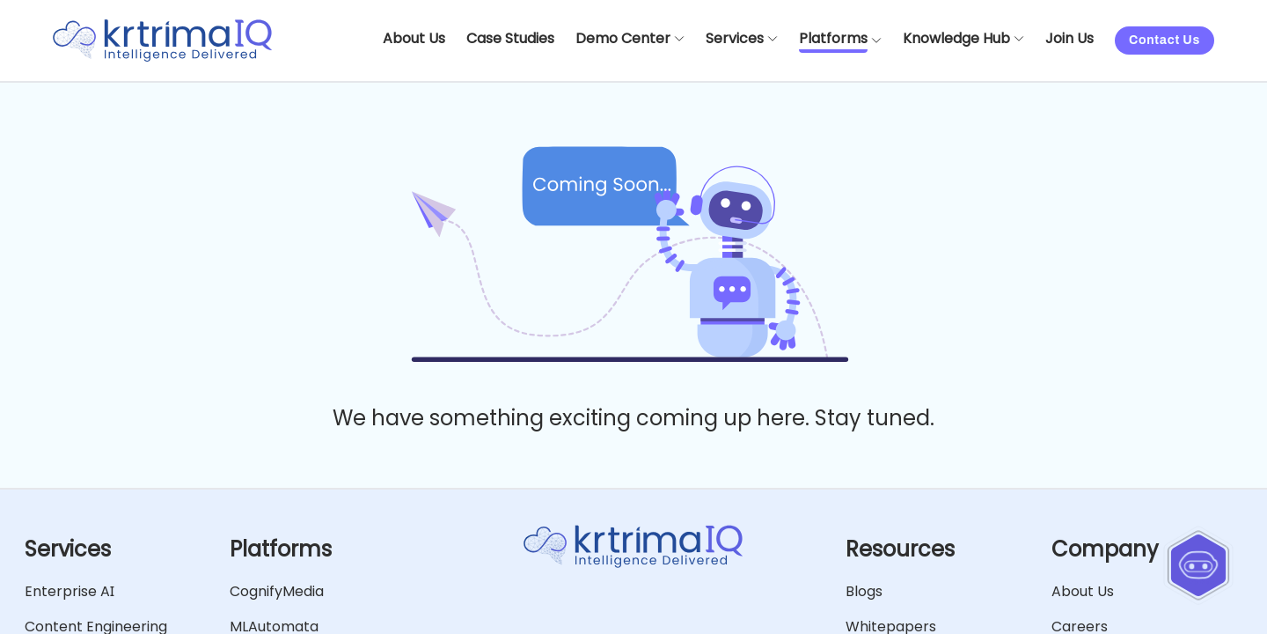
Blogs (864, 591)
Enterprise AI (69, 591)
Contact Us (1164, 40)
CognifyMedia (277, 591)
